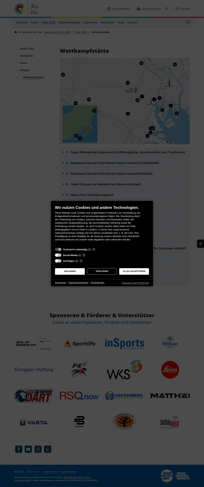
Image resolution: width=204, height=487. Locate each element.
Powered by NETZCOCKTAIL (135, 283)
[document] (102, 225)
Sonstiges (68, 261)
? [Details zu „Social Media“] (84, 255)
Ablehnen (70, 271)
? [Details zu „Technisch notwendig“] (93, 249)
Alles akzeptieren (134, 271)
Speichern (102, 271)
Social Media (70, 255)
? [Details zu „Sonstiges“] (81, 261)
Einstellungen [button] (97, 282)
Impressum (60, 282)
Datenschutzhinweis (78, 282)
